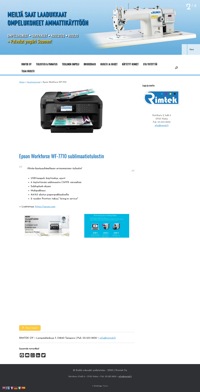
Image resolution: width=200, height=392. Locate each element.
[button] (184, 49)
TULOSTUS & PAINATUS (46, 64)
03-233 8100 (90, 338)
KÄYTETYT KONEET (130, 64)
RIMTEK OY (26, 64)
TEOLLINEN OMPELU (70, 64)
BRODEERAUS (90, 64)
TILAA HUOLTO (27, 71)
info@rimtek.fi (108, 338)
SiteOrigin (98, 386)
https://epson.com (45, 206)
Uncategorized (33, 82)
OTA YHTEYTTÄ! (150, 64)
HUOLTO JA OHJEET (109, 64)
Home (22, 82)
